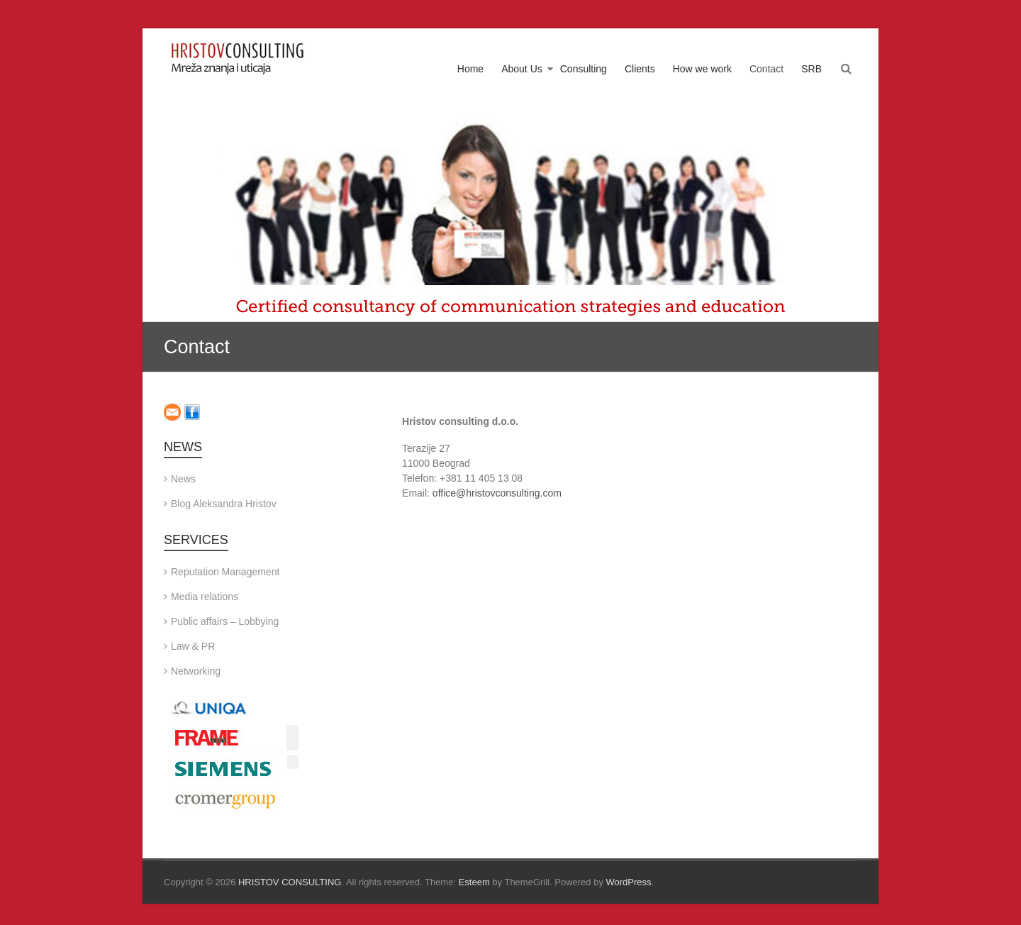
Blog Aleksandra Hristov (224, 503)
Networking (196, 671)
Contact (766, 68)
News (183, 478)
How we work (702, 68)
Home (470, 68)
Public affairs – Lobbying (225, 621)
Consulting (583, 68)
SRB (811, 68)
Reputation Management (225, 571)
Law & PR (193, 646)
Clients (640, 68)
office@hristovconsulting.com (497, 493)
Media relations (204, 596)
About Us (521, 68)
